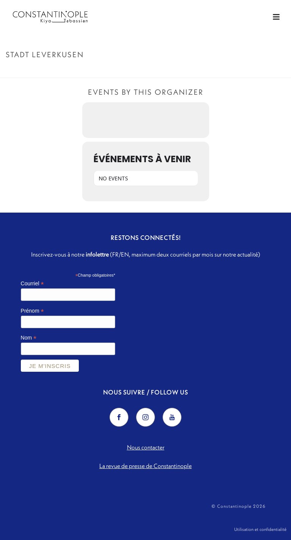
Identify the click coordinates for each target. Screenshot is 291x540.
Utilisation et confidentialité (260, 529)
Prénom (32, 311)
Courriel (32, 283)
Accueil (226, 70)
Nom (29, 337)
